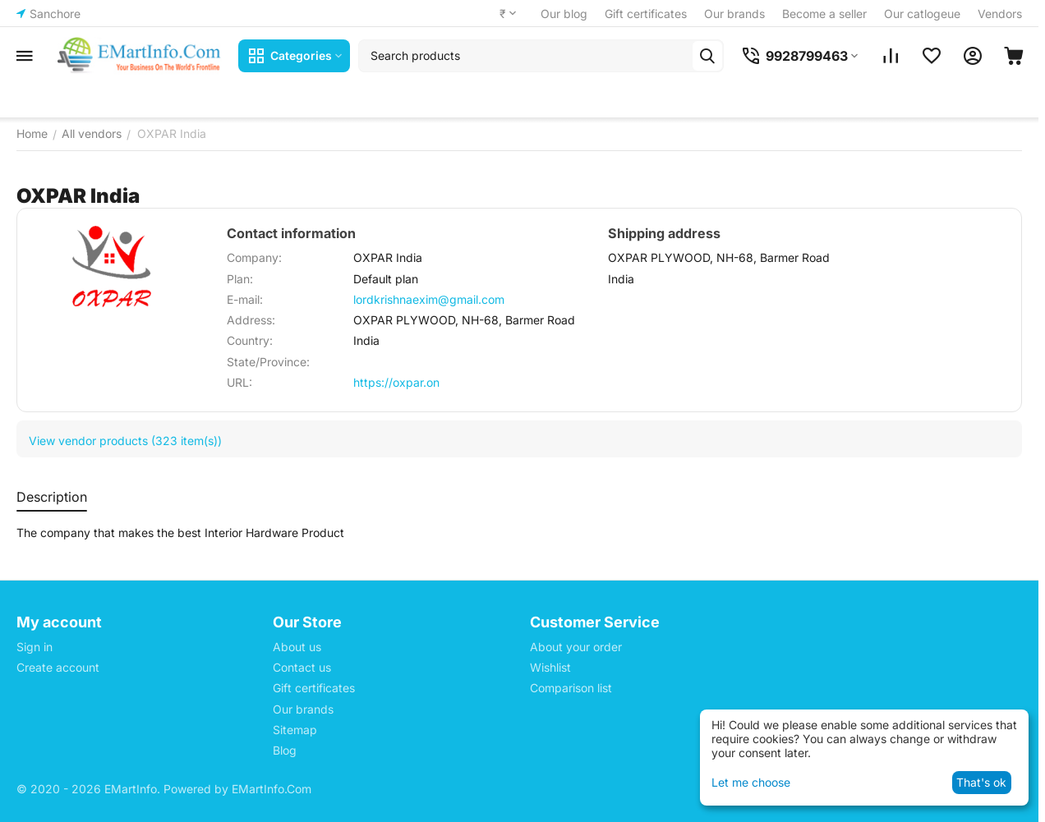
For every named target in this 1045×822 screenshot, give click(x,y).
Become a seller (824, 14)
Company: (254, 257)
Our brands (734, 14)
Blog (285, 750)
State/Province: (268, 362)
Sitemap (295, 730)
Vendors (1000, 14)
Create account (57, 667)
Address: (251, 320)
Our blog (564, 14)
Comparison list (571, 688)
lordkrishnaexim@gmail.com (428, 299)
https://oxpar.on (396, 382)
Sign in (34, 647)
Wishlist (550, 667)
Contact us (302, 667)
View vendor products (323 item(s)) (125, 441)
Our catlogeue (922, 14)
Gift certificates (646, 14)
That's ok (981, 782)
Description (51, 497)
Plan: (240, 279)
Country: (250, 340)
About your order (576, 647)
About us (297, 647)
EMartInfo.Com (271, 789)
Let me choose (750, 782)
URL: (239, 382)
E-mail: (245, 299)
